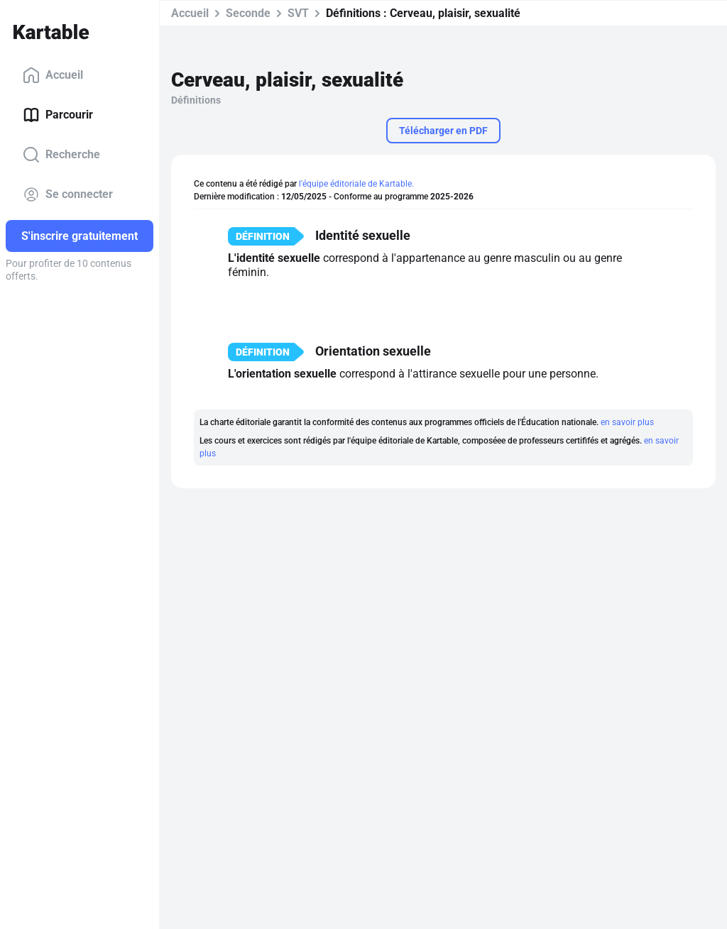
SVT (298, 13)
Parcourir (58, 114)
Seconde (248, 13)
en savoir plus (627, 422)
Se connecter (68, 194)
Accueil (53, 75)
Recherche (61, 154)
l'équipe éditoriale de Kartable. (356, 184)
